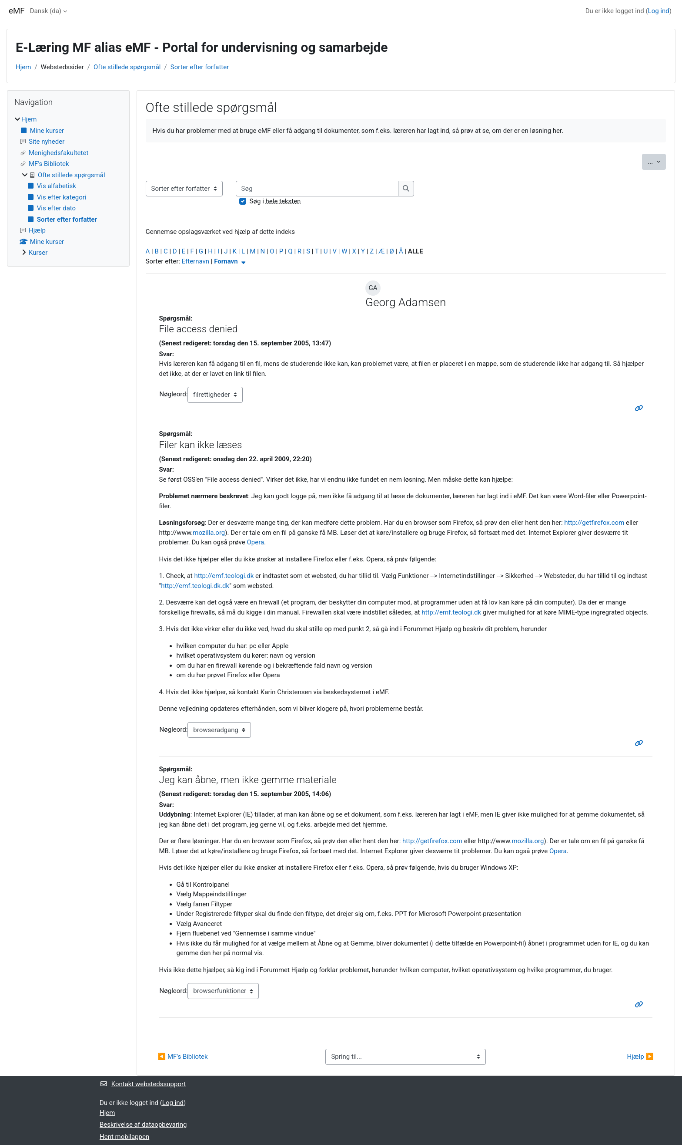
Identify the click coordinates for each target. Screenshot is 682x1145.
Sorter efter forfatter (199, 67)
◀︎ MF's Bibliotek (183, 1057)
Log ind (658, 11)
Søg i (275, 201)
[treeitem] (68, 186)
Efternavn (195, 261)
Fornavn (230, 261)
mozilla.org (209, 533)
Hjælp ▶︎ (640, 1057)
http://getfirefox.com (594, 523)
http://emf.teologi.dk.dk (195, 586)
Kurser (38, 253)
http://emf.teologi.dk (224, 576)
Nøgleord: (174, 394)
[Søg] (317, 189)
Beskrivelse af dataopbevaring (143, 1124)
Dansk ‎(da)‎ (45, 11)
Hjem (23, 67)
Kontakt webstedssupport (143, 1084)
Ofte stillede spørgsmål (127, 67)
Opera (255, 542)
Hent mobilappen (124, 1137)
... (657, 161)
